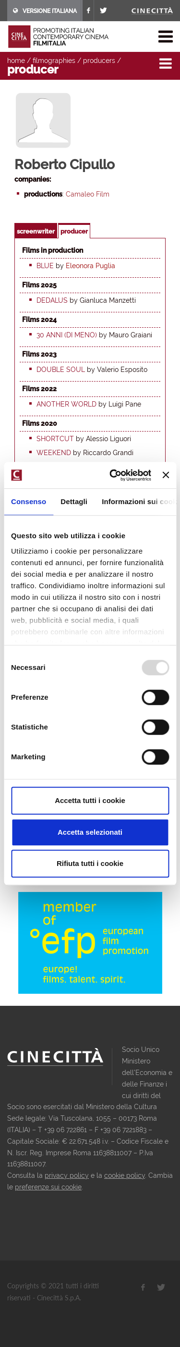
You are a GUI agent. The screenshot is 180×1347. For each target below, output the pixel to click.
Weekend (53, 453)
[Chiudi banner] (165, 475)
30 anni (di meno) (66, 335)
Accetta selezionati (90, 832)
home (16, 60)
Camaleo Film (87, 194)
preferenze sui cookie (48, 1187)
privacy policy (67, 1175)
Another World (66, 404)
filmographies (54, 60)
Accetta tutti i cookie (90, 800)
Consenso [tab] (28, 501)
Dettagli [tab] (73, 501)
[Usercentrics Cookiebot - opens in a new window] (113, 475)
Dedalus (52, 300)
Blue (45, 266)
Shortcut (55, 439)
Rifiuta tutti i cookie (90, 863)
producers (99, 60)
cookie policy (124, 1175)
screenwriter (36, 231)
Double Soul (60, 369)
